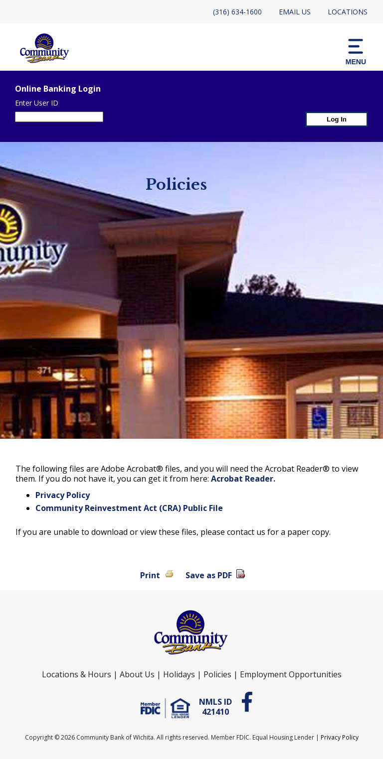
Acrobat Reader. (243, 478)
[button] (356, 51)
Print (150, 575)
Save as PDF (209, 575)
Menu (356, 51)
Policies (217, 674)
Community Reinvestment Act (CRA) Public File (129, 508)
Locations (348, 11)
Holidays (179, 674)
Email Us (295, 11)
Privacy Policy (62, 495)
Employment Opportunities (291, 674)
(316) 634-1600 (237, 11)
